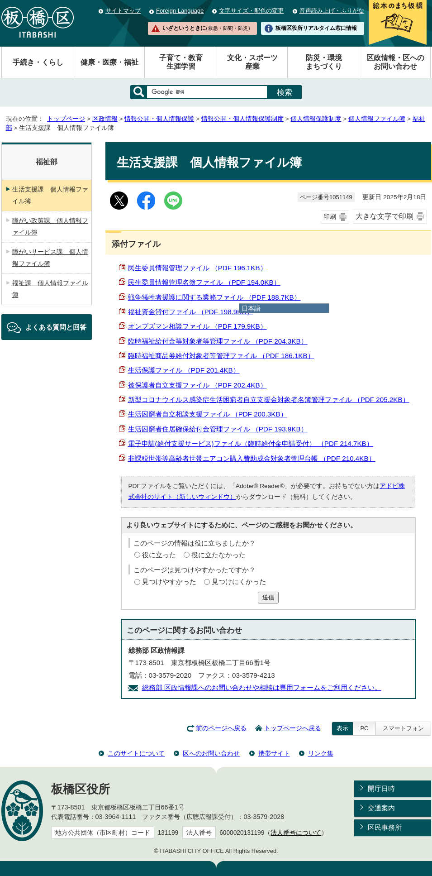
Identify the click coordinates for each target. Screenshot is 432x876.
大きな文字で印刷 (384, 216)
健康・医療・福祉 (109, 62)
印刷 (329, 216)
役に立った (159, 555)
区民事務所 (385, 827)
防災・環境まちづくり (324, 62)
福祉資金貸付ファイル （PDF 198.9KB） (190, 312)
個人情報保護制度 (315, 118)
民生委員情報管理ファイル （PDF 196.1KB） (197, 268)
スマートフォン (403, 728)
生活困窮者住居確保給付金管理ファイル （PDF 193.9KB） (218, 429)
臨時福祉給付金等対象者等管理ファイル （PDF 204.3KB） (218, 341)
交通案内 (381, 808)
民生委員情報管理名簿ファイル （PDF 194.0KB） (204, 282)
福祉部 (46, 162)
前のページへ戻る (221, 728)
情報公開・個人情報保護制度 (242, 118)
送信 (268, 597)
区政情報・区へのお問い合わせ (395, 62)
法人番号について (296, 832)
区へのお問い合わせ (211, 753)
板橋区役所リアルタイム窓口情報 (316, 28)
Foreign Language (180, 10)
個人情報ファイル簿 (376, 118)
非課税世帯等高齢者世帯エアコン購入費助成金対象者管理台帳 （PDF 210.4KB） (251, 458)
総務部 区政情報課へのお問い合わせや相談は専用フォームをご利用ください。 (261, 687)
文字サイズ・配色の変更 (251, 10)
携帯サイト (274, 753)
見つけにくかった (239, 581)
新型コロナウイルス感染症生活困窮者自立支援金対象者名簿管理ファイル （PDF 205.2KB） (268, 399)
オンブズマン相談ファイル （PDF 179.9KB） (197, 326)
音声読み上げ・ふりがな (331, 10)
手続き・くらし (38, 62)
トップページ (66, 118)
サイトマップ (123, 10)
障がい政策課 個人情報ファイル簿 (50, 226)
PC (364, 728)
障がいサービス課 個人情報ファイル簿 (50, 257)
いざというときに (207, 28)
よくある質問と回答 (55, 327)
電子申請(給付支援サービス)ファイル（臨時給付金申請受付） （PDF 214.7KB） (250, 443)
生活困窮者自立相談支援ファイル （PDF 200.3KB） (207, 414)
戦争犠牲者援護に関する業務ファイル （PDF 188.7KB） (214, 297)
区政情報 (105, 118)
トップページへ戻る (292, 728)
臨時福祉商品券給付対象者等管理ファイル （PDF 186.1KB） (221, 355)
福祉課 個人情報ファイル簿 (50, 288)
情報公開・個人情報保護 (159, 118)
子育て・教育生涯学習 (181, 62)
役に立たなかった (218, 555)
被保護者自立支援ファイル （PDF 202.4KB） (197, 385)
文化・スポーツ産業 (252, 62)
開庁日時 (381, 788)
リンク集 (320, 753)
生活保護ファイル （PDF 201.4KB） (184, 370)
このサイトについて (136, 753)
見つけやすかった (169, 581)
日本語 (251, 308)
